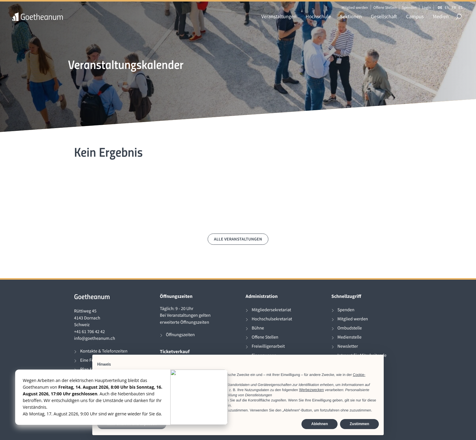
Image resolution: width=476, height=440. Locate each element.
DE (440, 7)
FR (454, 7)
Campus (415, 16)
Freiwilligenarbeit (268, 346)
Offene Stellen (384, 7)
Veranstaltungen (279, 16)
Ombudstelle (350, 328)
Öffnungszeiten (180, 335)
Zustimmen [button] (359, 424)
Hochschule (318, 16)
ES (460, 7)
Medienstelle (350, 337)
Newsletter (348, 346)
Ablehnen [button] (319, 424)
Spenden (409, 7)
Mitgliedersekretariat (271, 310)
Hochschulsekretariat (272, 319)
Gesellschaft (384, 16)
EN (447, 7)
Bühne (258, 328)
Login (426, 7)
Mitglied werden (355, 7)
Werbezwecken (311, 390)
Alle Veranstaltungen (238, 239)
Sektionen (351, 16)
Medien (441, 16)
